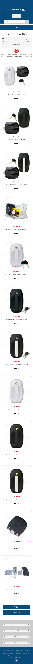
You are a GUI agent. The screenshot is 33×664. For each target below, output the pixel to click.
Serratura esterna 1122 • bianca (16, 410)
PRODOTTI (5, 39)
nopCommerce (19, 657)
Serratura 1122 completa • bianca (16, 94)
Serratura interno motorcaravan (16, 545)
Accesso (25, 3)
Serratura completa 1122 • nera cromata (16, 184)
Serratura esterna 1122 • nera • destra (16, 455)
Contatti (21, 3)
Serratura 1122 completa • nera (16, 139)
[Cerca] (14, 22)
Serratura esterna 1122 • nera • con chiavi (16, 319)
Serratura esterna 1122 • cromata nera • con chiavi (16, 365)
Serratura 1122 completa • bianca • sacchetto (16, 229)
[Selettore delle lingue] (16, 16)
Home (7, 3)
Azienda (12, 3)
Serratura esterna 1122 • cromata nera (16, 500)
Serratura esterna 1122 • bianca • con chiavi (16, 274)
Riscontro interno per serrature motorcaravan (16, 590)
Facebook (16, 660)
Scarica (16, 3)
